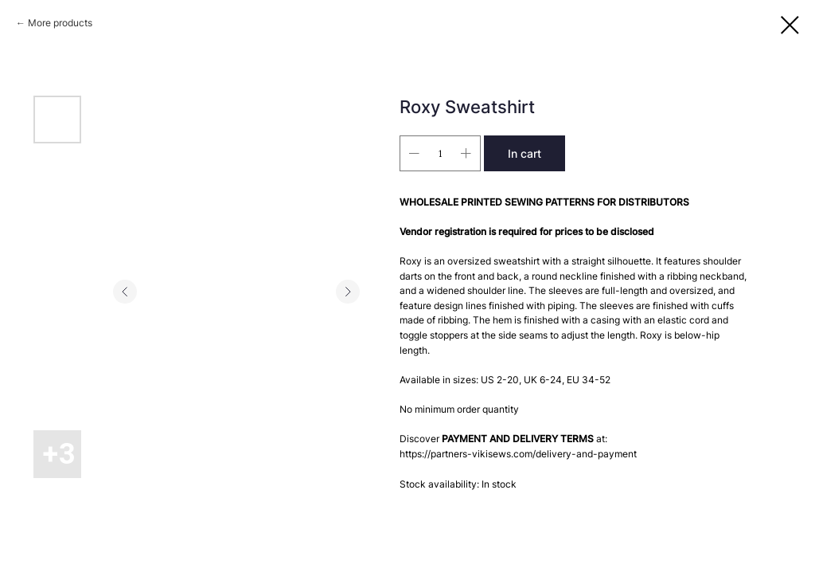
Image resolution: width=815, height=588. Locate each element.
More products (60, 23)
